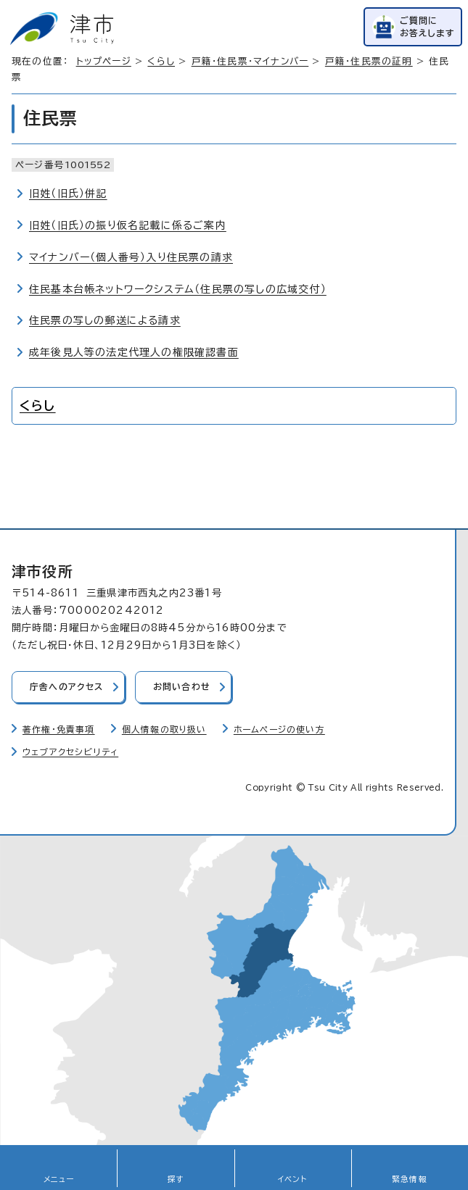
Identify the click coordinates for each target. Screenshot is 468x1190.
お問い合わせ (181, 687)
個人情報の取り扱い (164, 729)
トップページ (103, 61)
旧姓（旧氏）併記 (68, 193)
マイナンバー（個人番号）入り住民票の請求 (131, 257)
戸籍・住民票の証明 (369, 61)
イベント (293, 1179)
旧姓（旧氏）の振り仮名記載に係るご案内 (127, 225)
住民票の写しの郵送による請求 (105, 320)
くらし (161, 61)
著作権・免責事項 (58, 729)
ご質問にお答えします (427, 26)
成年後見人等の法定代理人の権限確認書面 (134, 352)
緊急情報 (409, 1179)
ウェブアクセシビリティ (70, 752)
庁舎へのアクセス (67, 687)
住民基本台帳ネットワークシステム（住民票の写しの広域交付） (178, 289)
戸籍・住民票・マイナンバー (250, 61)
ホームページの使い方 (279, 729)
